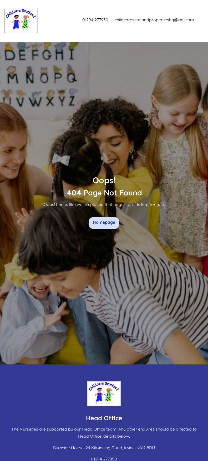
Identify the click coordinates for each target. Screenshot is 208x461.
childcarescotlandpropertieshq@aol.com (154, 20)
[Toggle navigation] (199, 20)
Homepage (104, 223)
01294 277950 (95, 20)
